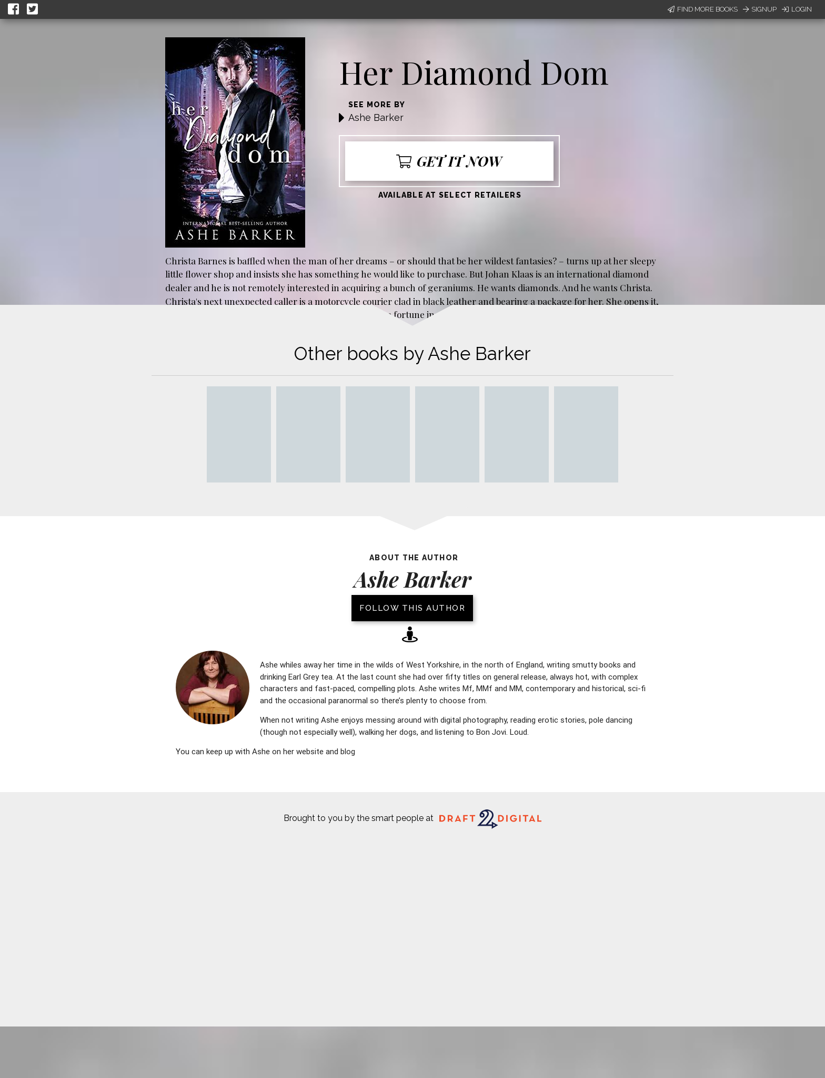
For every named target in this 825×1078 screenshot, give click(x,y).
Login (797, 9)
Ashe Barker (376, 117)
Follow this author (412, 608)
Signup (760, 9)
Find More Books (703, 9)
